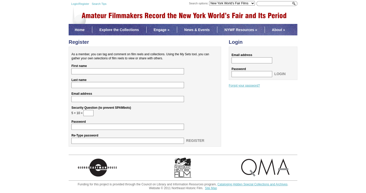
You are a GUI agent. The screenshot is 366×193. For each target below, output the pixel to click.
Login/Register (80, 3)
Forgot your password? (244, 85)
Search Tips (99, 3)
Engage (162, 30)
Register (195, 141)
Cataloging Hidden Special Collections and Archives (252, 184)
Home (80, 30)
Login (279, 74)
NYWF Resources (240, 30)
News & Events (197, 30)
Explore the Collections (119, 30)
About (278, 30)
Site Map (211, 188)
